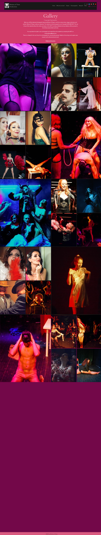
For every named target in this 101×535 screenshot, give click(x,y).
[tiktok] (85, 4)
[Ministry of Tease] (87, 4)
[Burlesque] (91, 4)
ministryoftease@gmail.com (50, 33)
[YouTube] (95, 4)
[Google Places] (93, 4)
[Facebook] (89, 4)
